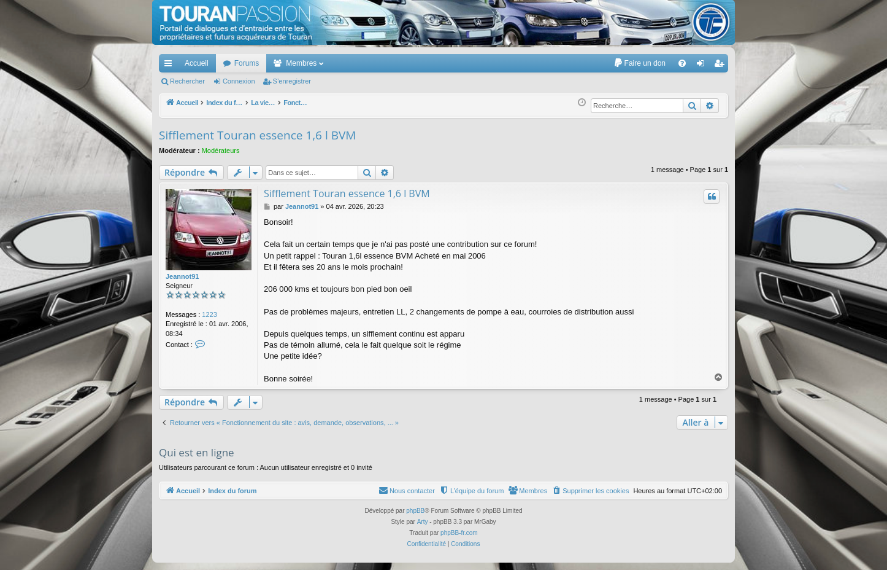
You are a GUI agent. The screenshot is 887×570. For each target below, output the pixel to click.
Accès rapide (170, 65)
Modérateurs (221, 150)
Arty (422, 521)
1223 (209, 314)
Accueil (197, 63)
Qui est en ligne (196, 452)
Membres (301, 63)
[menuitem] (639, 63)
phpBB (415, 510)
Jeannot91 (182, 276)
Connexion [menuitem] (703, 65)
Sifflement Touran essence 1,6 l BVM (257, 135)
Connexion (239, 81)
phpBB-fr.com (459, 532)
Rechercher (187, 81)
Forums (246, 63)
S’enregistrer (292, 81)
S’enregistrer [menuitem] (721, 65)
